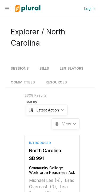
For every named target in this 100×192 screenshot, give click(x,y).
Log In (89, 8)
